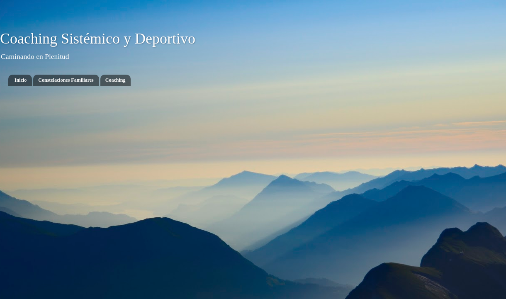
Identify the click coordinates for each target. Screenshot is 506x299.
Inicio (21, 80)
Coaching (115, 80)
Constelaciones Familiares (65, 80)
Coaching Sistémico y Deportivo (97, 38)
